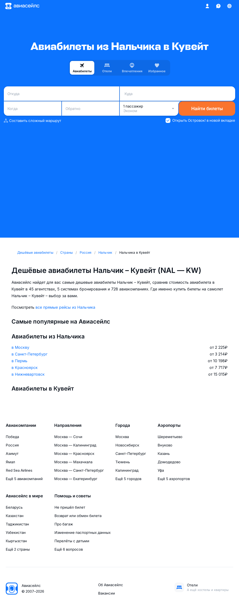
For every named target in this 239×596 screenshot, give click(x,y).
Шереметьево (170, 436)
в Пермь (19, 360)
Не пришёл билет (69, 507)
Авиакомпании (21, 425)
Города (122, 425)
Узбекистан (16, 532)
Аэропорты (169, 425)
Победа (12, 436)
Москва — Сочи (68, 436)
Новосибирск (127, 445)
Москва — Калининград (75, 445)
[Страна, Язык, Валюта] (229, 6)
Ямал (10, 462)
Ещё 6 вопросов (68, 549)
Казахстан (15, 515)
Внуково (165, 445)
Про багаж (63, 524)
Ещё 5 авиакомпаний (24, 478)
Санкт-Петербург (130, 453)
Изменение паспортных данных (82, 532)
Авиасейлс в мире (24, 496)
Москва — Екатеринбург (75, 478)
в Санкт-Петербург (30, 354)
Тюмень (122, 462)
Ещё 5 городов (128, 478)
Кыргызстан (16, 541)
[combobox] (61, 93)
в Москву (20, 347)
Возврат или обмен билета (78, 515)
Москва (122, 436)
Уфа (161, 470)
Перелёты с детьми (71, 541)
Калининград (126, 470)
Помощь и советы (72, 496)
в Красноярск (25, 367)
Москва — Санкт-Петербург (79, 470)
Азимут (12, 453)
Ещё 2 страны (18, 549)
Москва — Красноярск (74, 453)
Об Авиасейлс (110, 585)
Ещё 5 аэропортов (174, 478)
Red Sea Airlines (19, 470)
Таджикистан (17, 524)
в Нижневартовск (28, 374)
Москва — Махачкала (73, 462)
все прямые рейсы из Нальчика (65, 307)
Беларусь (14, 507)
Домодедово (169, 462)
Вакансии (106, 593)
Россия (12, 445)
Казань (164, 453)
